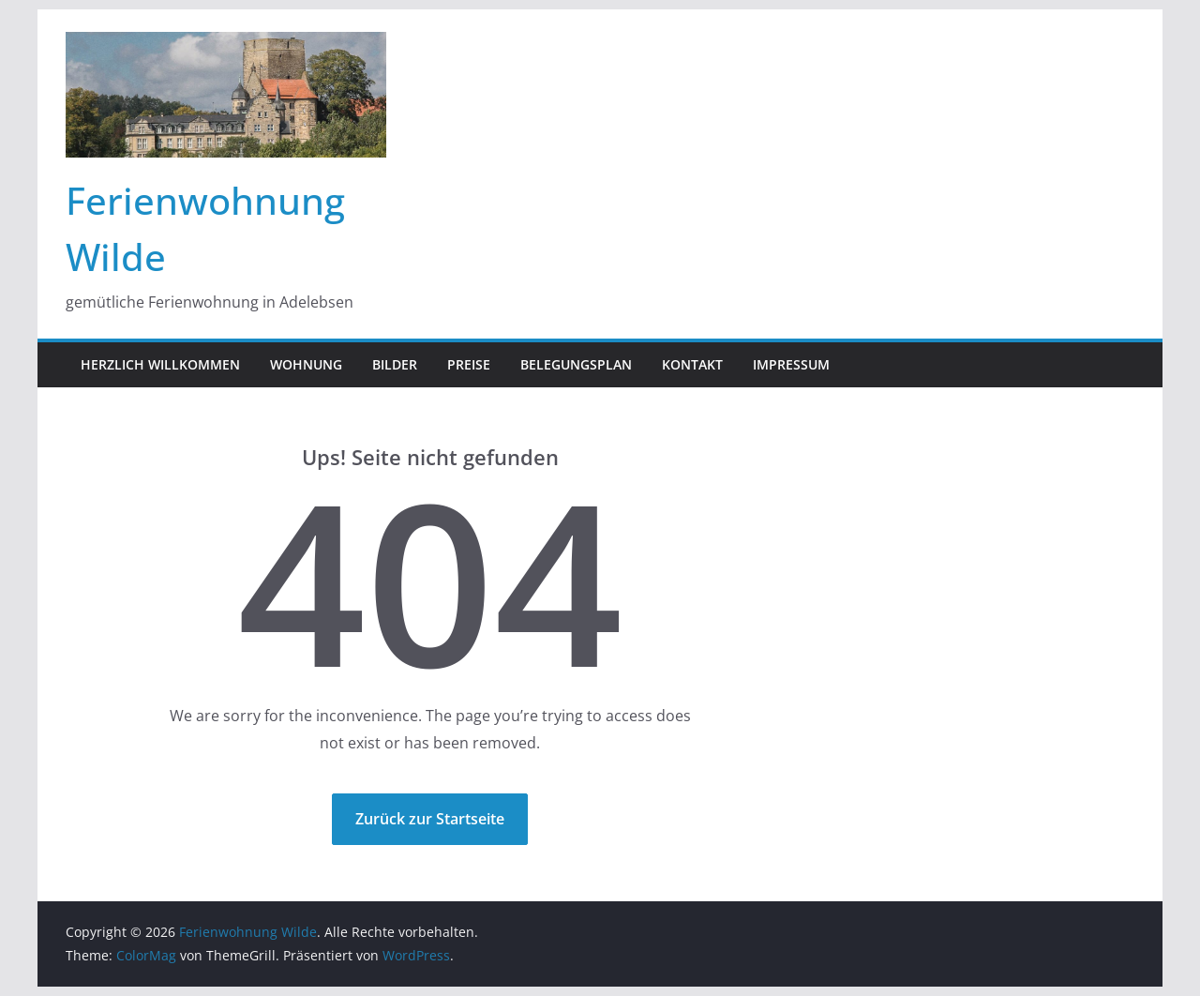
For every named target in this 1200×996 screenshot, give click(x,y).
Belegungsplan (576, 364)
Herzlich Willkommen (160, 364)
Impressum (791, 364)
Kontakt (692, 364)
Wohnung (306, 364)
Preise (468, 364)
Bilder (394, 364)
